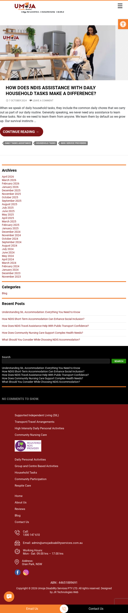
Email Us (32, 609)
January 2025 (10, 235)
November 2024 (11, 242)
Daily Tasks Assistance (18, 150)
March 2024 (9, 269)
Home (19, 502)
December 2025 (11, 197)
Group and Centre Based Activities (36, 473)
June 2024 (8, 259)
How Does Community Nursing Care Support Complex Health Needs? (42, 339)
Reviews (20, 515)
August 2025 (9, 211)
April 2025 (8, 225)
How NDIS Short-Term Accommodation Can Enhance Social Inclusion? (43, 326)
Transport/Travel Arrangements (34, 429)
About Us (21, 509)
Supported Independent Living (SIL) (37, 422)
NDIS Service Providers (73, 150)
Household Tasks (46, 150)
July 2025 (8, 214)
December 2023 (11, 280)
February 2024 (10, 273)
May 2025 (8, 221)
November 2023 (11, 283)
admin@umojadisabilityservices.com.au (57, 549)
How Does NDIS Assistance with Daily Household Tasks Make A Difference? (64, 97)
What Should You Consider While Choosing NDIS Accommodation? (41, 346)
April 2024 (8, 266)
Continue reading (23, 139)
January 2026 (10, 194)
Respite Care (23, 492)
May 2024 (8, 263)
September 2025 (11, 207)
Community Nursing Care (31, 442)
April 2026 (8, 183)
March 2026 (9, 187)
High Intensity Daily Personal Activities (39, 435)
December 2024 (11, 238)
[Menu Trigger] (120, 6)
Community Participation (30, 486)
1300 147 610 (31, 541)
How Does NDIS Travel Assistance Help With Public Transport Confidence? (45, 332)
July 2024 (8, 256)
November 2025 (11, 200)
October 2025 (10, 204)
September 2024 (11, 249)
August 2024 (9, 252)
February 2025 (10, 232)
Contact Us (22, 528)
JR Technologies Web (65, 598)
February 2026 (10, 190)
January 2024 (10, 276)
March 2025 (9, 228)
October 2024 (10, 245)
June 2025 (8, 218)
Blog (4, 300)
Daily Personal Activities (30, 466)
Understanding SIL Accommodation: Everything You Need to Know (41, 319)
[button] (123, 24)
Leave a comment (43, 107)
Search (6, 364)
